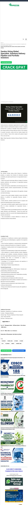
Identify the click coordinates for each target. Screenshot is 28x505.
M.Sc (2, 343)
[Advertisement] (14, 22)
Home (2, 42)
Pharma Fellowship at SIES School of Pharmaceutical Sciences (12, 411)
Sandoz (12, 343)
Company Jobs (18, 343)
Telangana (7, 343)
